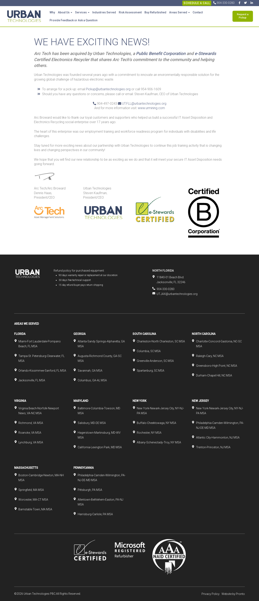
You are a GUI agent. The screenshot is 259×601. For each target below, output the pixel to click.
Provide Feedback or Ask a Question (74, 20)
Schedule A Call (197, 3)
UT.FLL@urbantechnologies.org (144, 103)
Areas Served (179, 12)
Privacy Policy (211, 594)
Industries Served (104, 12)
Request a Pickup (242, 16)
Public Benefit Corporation (161, 53)
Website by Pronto (233, 594)
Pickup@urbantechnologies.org (108, 89)
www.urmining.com (151, 108)
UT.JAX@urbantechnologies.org (177, 294)
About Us (65, 12)
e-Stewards (205, 53)
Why (52, 12)
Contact (198, 12)
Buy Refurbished (155, 12)
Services (82, 12)
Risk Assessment (130, 12)
